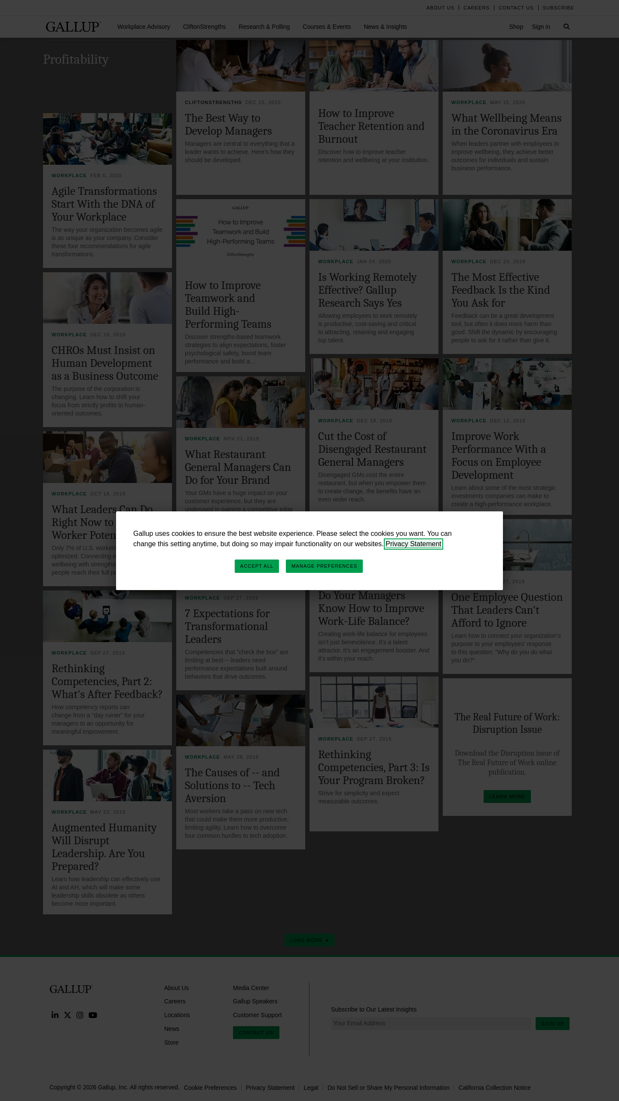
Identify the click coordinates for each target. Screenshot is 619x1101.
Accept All (256, 566)
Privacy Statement (413, 543)
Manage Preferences (324, 566)
